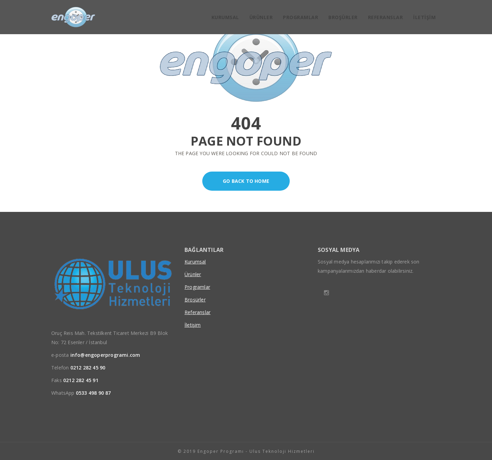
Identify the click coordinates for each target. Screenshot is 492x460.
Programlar (300, 17)
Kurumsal (225, 17)
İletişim (424, 17)
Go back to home (235, 181)
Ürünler (261, 17)
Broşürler (343, 17)
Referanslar (385, 17)
